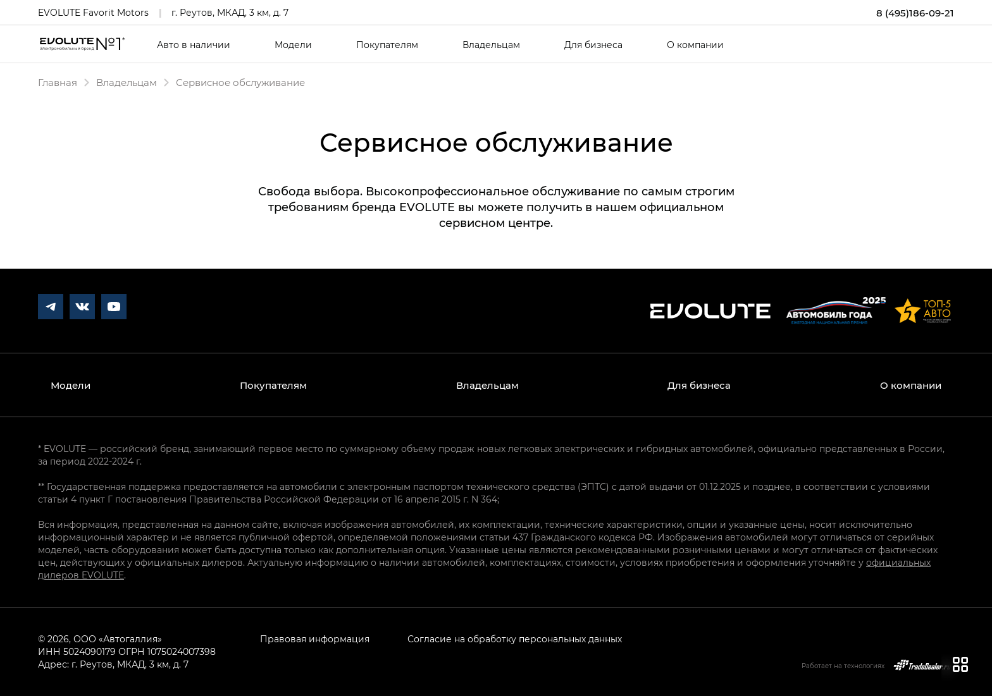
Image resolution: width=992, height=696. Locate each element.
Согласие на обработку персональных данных (514, 639)
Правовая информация (314, 639)
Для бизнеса (593, 44)
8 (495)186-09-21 (915, 12)
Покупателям (387, 44)
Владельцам (491, 44)
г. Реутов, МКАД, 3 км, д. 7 (229, 12)
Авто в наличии (193, 44)
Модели (293, 44)
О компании (695, 44)
